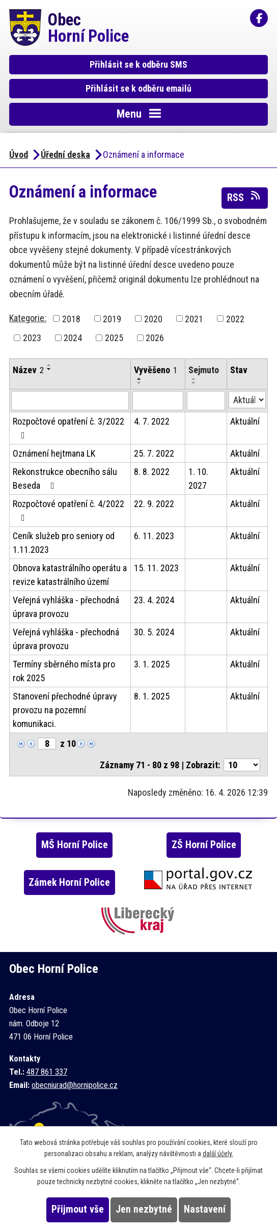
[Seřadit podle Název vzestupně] (49, 365)
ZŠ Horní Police (204, 845)
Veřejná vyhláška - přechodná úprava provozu (66, 607)
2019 (112, 318)
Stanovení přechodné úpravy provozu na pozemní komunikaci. (65, 710)
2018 (71, 318)
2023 (32, 337)
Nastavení (205, 1209)
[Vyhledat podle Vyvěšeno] (157, 400)
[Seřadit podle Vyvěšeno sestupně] (139, 383)
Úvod (18, 154)
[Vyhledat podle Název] (70, 400)
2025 (114, 337)
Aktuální (245, 421)
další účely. (218, 1154)
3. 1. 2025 (152, 664)
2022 (235, 318)
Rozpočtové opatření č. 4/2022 (68, 510)
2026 (155, 337)
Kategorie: (27, 318)
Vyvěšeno (155, 370)
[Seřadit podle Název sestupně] (49, 369)
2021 (194, 318)
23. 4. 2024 (154, 600)
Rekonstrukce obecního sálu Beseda (65, 478)
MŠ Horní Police (74, 845)
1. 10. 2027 (198, 478)
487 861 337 (46, 1072)
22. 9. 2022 (154, 503)
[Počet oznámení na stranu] (242, 765)
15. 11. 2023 (156, 568)
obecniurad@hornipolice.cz (75, 1085)
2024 (73, 337)
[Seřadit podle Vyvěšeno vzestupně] (139, 379)
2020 (153, 318)
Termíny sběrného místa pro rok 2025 (64, 671)
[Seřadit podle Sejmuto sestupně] (194, 383)
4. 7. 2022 (152, 421)
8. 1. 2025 (152, 696)
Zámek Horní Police (69, 882)
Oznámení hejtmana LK (54, 453)
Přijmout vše (77, 1209)
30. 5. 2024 (154, 632)
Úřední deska (65, 154)
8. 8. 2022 (152, 471)
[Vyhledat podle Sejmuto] (206, 400)
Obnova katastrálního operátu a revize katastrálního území (70, 575)
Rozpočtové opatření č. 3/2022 (68, 428)
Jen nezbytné (144, 1209)
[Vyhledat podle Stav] (247, 399)
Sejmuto (203, 370)
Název (28, 370)
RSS (244, 197)
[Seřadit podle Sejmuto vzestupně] (194, 379)
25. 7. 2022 (154, 453)
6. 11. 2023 (154, 535)
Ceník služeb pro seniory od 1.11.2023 (64, 542)
